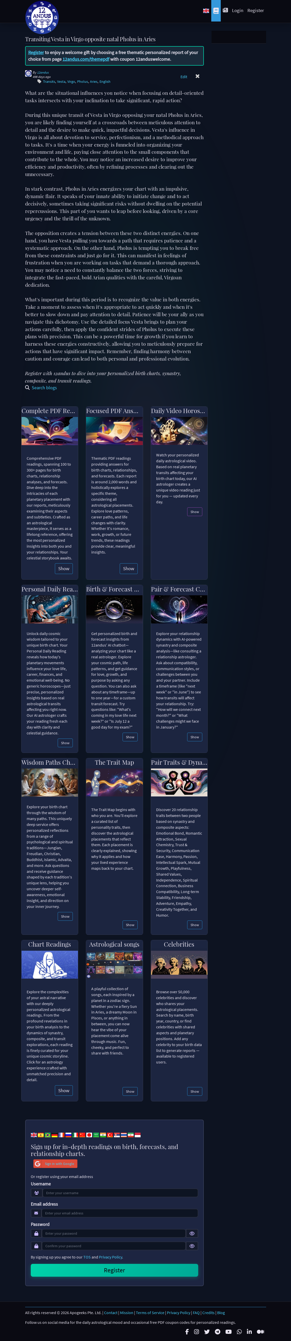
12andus (43, 72)
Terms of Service (150, 1312)
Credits (208, 1312)
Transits (49, 81)
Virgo (71, 81)
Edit (183, 76)
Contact (110, 1312)
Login (237, 10)
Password (40, 1224)
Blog (221, 1312)
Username (41, 1184)
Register (255, 10)
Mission (126, 1312)
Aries (93, 81)
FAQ (196, 1312)
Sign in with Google (54, 1164)
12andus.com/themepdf (86, 59)
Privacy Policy (110, 1257)
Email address (44, 1204)
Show (63, 568)
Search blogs (41, 388)
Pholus (82, 81)
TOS (87, 1257)
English (105, 81)
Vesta (61, 81)
